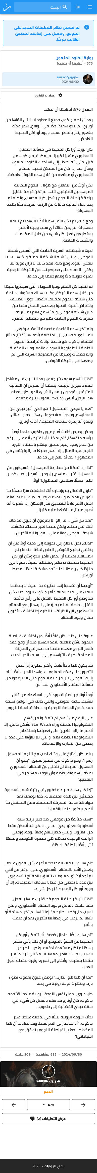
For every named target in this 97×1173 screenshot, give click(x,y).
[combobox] (42, 7)
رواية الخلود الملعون (74, 57)
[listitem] (48, 79)
